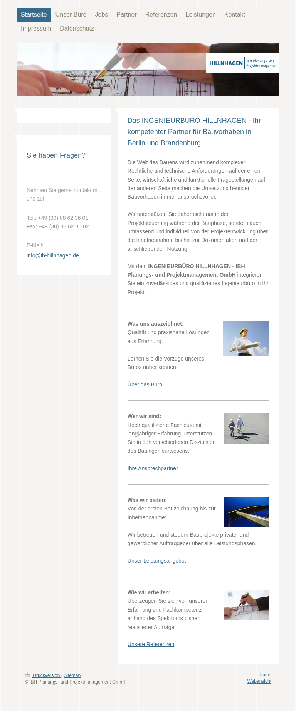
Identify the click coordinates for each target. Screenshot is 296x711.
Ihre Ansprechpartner (153, 468)
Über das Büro (145, 384)
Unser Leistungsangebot (157, 561)
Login (265, 674)
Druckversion (43, 675)
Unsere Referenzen (151, 644)
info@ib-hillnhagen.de (53, 255)
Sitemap (72, 675)
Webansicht (259, 681)
